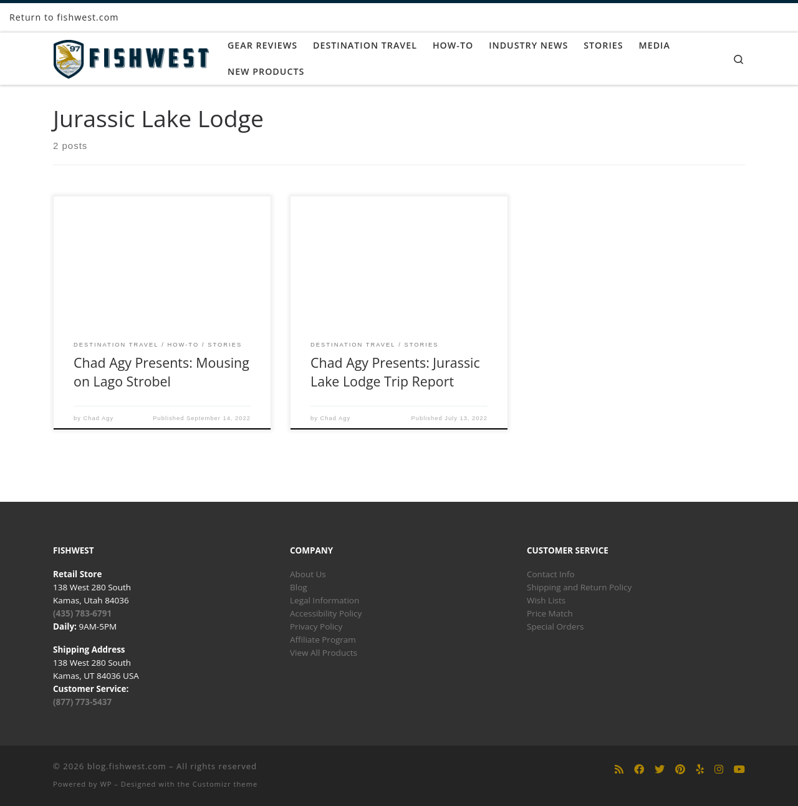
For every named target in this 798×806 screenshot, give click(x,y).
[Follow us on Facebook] (639, 769)
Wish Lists (546, 600)
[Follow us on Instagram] (718, 769)
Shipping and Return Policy (579, 587)
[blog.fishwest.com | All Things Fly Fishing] (131, 56)
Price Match (550, 613)
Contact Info (551, 574)
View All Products (323, 652)
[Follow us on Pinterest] (680, 769)
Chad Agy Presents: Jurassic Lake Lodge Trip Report (395, 371)
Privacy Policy (316, 626)
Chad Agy (99, 418)
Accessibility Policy (326, 613)
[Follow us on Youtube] (739, 769)
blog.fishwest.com (126, 766)
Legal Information (324, 600)
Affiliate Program (323, 639)
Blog (298, 587)
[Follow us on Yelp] (700, 769)
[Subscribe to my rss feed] (619, 769)
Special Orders (555, 626)
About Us (308, 574)
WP (106, 784)
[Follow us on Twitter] (660, 769)
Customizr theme (225, 784)
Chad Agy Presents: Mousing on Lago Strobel (161, 371)
